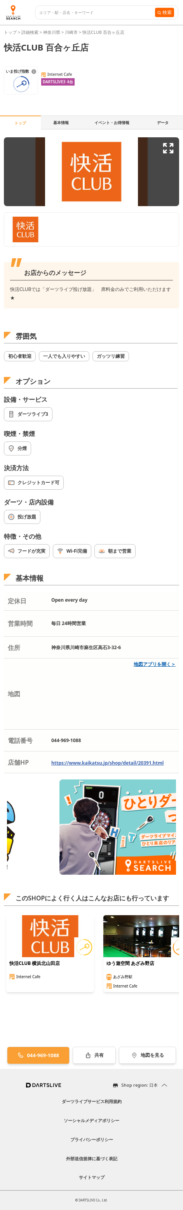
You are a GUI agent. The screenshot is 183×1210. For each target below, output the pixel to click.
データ (163, 122)
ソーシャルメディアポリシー (91, 1120)
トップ (11, 32)
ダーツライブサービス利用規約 (92, 1101)
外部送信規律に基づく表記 (91, 1158)
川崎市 (71, 32)
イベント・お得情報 (111, 122)
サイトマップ (92, 1177)
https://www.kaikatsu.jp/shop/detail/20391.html (107, 763)
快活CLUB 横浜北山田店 (34, 963)
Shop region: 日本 (139, 1085)
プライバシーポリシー (91, 1139)
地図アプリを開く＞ (155, 664)
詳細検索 (30, 32)
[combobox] (97, 13)
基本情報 (61, 122)
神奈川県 (51, 32)
